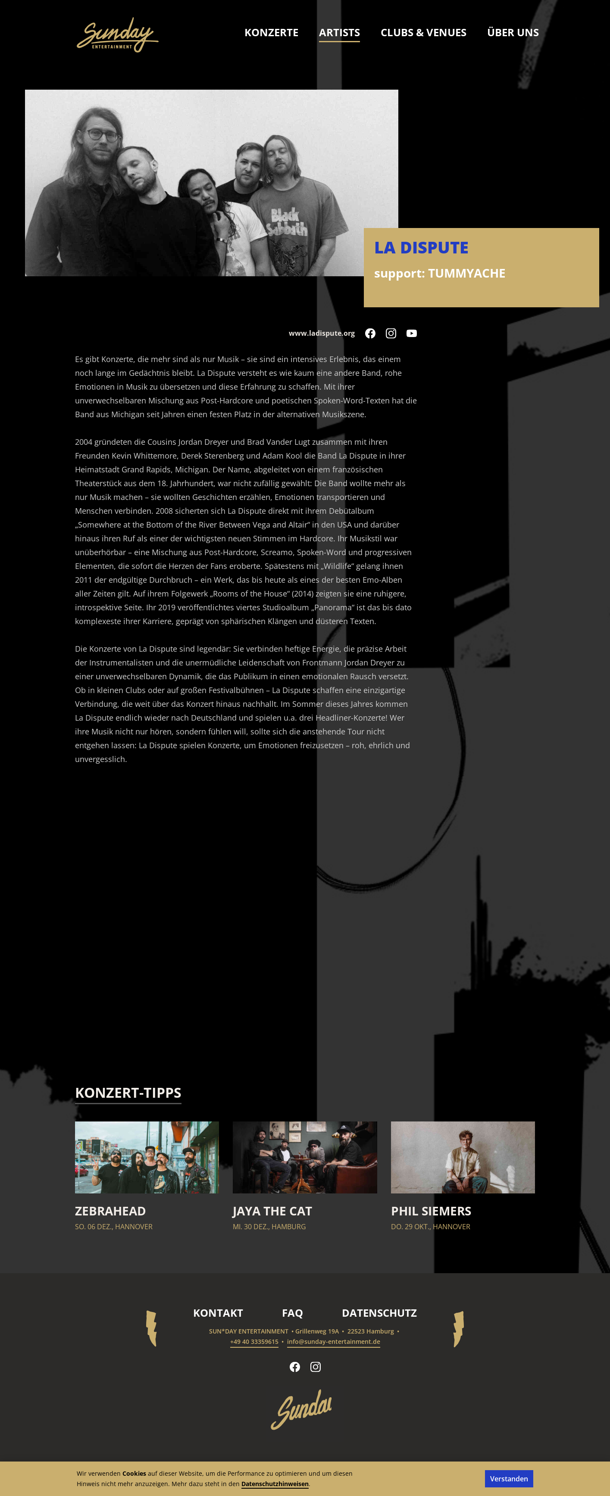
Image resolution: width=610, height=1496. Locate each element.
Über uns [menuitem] (513, 32)
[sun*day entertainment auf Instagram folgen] (315, 1367)
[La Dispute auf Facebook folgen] (370, 333)
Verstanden (509, 1479)
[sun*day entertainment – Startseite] (118, 35)
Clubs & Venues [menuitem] (423, 32)
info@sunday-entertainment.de (333, 1341)
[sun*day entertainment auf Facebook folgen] (295, 1367)
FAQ (292, 1312)
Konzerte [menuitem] (271, 32)
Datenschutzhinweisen (275, 1484)
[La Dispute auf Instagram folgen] (391, 333)
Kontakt (218, 1312)
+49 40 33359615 (254, 1341)
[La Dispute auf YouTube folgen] (412, 333)
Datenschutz (379, 1312)
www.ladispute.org (322, 333)
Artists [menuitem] (339, 32)
